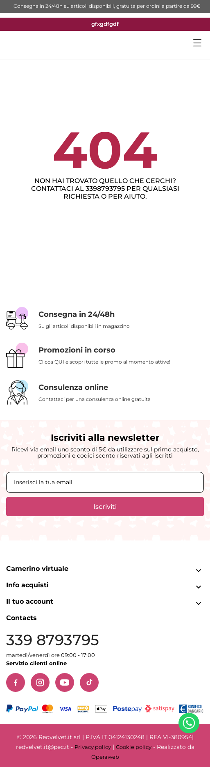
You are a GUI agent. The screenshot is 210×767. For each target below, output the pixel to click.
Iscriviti (105, 507)
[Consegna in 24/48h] (105, 319)
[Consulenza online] (105, 392)
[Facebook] (15, 682)
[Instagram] (40, 682)
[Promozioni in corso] (105, 355)
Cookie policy (133, 747)
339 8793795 (52, 640)
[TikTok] (89, 682)
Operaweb (105, 756)
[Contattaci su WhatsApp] (190, 725)
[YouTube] (64, 682)
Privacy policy (93, 747)
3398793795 (105, 188)
